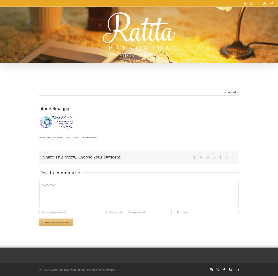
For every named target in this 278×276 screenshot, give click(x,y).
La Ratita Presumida (52, 137)
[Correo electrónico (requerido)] (138, 212)
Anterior (233, 92)
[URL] (206, 212)
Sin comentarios (89, 137)
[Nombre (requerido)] (71, 212)
